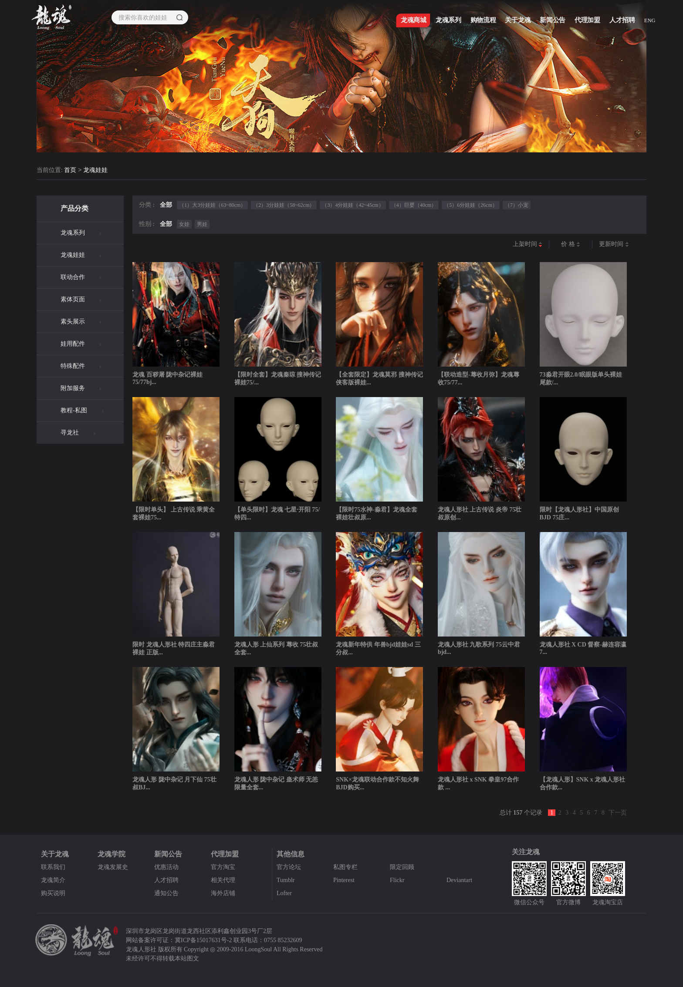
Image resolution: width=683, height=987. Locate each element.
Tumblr (286, 880)
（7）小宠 (516, 205)
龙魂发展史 (113, 867)
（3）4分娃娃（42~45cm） (352, 205)
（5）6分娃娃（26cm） (470, 205)
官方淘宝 (223, 867)
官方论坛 (289, 867)
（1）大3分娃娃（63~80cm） (212, 205)
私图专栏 (345, 867)
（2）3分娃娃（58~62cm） (283, 205)
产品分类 (74, 208)
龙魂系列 (73, 232)
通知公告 (166, 893)
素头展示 (73, 321)
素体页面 (73, 299)
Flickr (397, 880)
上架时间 (528, 244)
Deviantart (459, 880)
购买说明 (53, 893)
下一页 (618, 812)
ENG (651, 22)
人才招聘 (166, 880)
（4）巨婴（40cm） (414, 205)
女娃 (184, 224)
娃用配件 (73, 343)
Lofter (284, 893)
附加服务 (73, 388)
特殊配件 (73, 366)
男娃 (202, 224)
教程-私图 (74, 410)
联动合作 (73, 277)
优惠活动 (166, 867)
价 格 (570, 244)
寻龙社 (70, 432)
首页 (70, 170)
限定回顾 (402, 867)
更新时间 (614, 244)
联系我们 (53, 867)
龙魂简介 (53, 880)
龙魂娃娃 (95, 170)
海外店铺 (223, 893)
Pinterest (344, 880)
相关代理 (223, 880)
